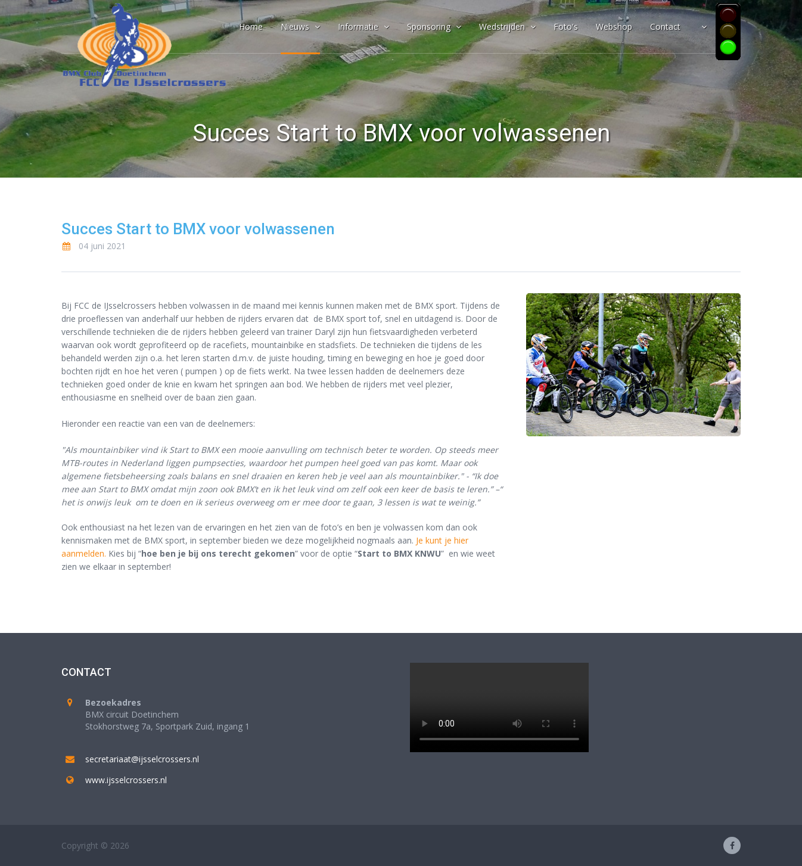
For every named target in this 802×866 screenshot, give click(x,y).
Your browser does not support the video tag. (499, 707)
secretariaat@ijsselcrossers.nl (142, 759)
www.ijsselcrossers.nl (126, 780)
